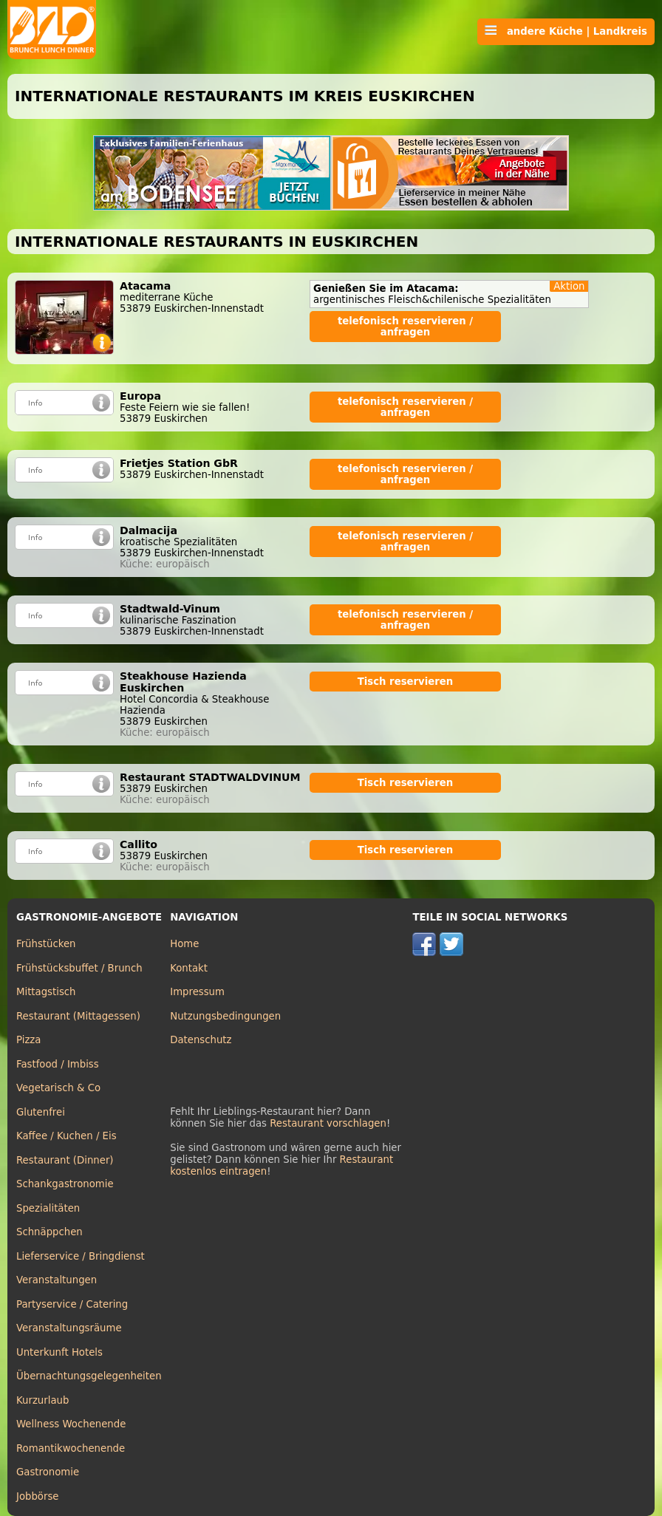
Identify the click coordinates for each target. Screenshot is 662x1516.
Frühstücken (46, 943)
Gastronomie (47, 1472)
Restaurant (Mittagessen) (78, 1016)
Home (184, 943)
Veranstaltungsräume (69, 1328)
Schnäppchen (49, 1231)
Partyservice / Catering (72, 1304)
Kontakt (189, 968)
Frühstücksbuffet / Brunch (79, 968)
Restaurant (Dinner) (65, 1160)
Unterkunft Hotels (59, 1352)
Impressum (197, 991)
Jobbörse (37, 1496)
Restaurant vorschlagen (328, 1123)
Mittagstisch (46, 991)
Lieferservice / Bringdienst (80, 1256)
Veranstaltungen (56, 1279)
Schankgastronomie (65, 1183)
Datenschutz (200, 1039)
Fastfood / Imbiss (57, 1064)
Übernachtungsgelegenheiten (89, 1376)
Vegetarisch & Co (58, 1087)
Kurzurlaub (42, 1400)
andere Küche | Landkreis (566, 31)
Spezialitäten (48, 1208)
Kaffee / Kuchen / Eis (66, 1135)
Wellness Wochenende (71, 1424)
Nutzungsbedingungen (225, 1016)
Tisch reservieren (406, 681)
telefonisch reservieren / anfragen (405, 326)
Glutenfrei (40, 1112)
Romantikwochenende (70, 1448)
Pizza (28, 1039)
